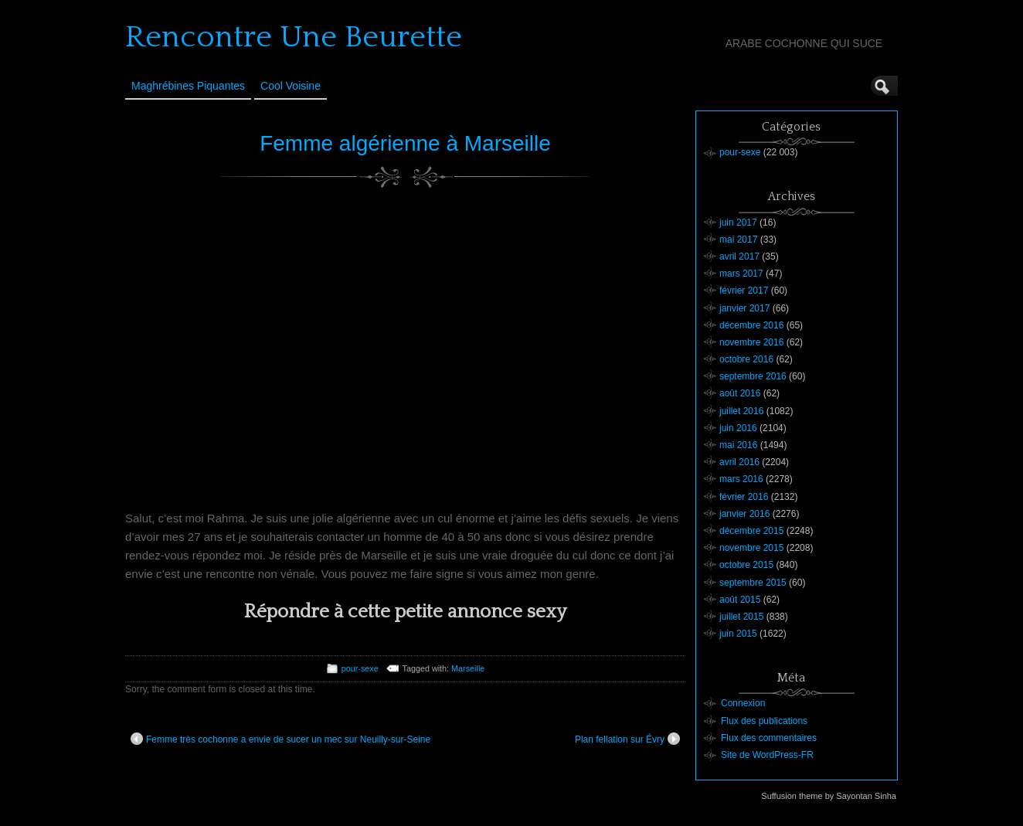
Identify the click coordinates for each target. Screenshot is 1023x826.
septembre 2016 (753, 376)
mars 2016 (741, 479)
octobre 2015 (746, 564)
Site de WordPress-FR (767, 755)
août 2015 (739, 599)
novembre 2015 (751, 547)
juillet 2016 (741, 411)
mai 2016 (738, 445)
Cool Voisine (290, 86)
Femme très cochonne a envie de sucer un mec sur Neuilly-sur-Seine (280, 739)
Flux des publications (764, 721)
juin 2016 (738, 428)
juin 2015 (738, 633)
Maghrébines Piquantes (188, 86)
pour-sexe (360, 668)
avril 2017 (739, 256)
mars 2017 (741, 273)
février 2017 (743, 290)
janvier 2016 (744, 513)
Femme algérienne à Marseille (405, 143)
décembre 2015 (751, 530)
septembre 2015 (753, 582)
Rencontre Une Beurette (293, 37)
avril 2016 (739, 462)
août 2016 (739, 393)
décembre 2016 (751, 325)
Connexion (743, 703)
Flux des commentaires (769, 738)
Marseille (467, 668)
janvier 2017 (744, 308)
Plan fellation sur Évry (627, 739)
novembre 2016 (751, 342)
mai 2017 (738, 239)
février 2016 (743, 496)
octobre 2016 (746, 359)
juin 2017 (738, 222)
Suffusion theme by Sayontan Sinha (828, 796)
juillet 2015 (741, 616)
